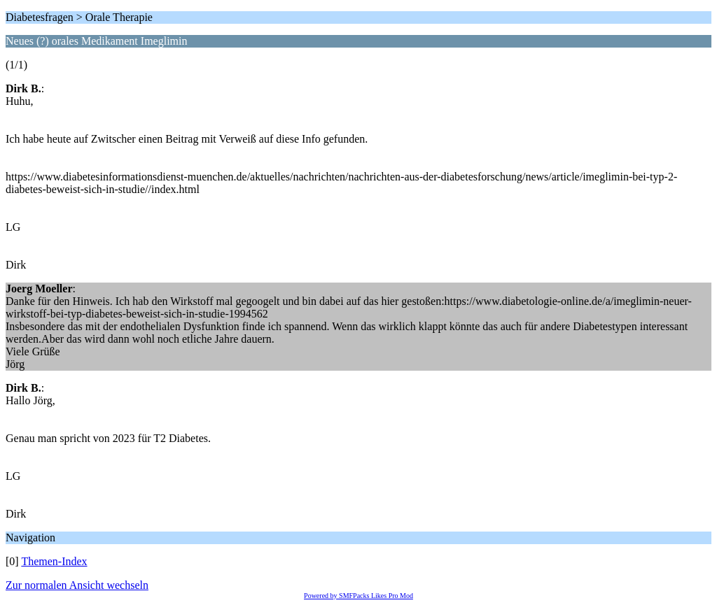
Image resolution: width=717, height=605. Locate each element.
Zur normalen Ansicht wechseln (77, 585)
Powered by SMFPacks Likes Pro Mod (358, 595)
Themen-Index (54, 561)
